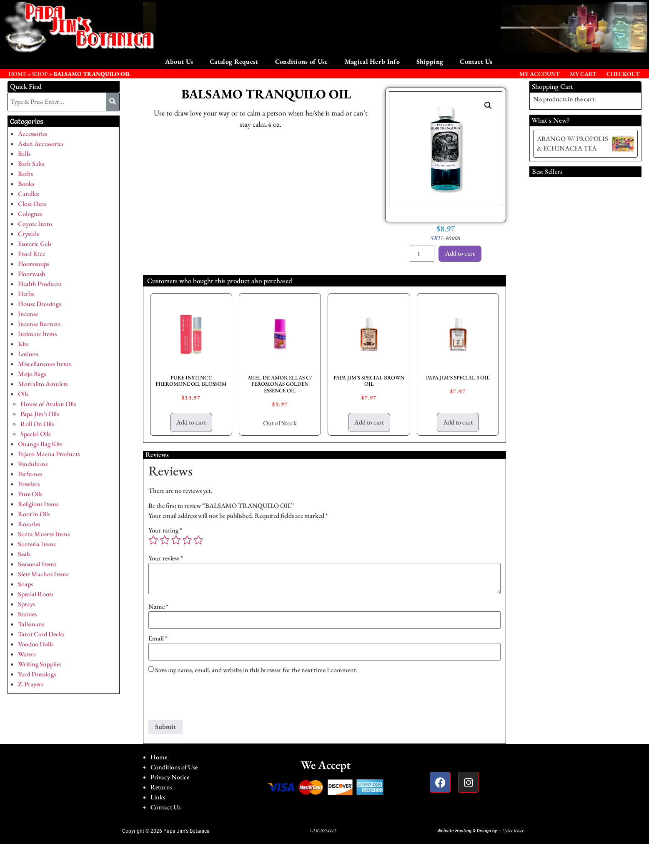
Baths (25, 173)
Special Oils (35, 434)
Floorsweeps (33, 263)
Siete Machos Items (43, 574)
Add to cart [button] (191, 422)
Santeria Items (36, 544)
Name (158, 606)
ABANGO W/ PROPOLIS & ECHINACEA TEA (572, 143)
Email (158, 638)
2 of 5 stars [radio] (165, 540)
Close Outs (32, 203)
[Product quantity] (422, 254)
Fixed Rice (31, 253)
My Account (539, 74)
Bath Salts (31, 163)
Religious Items (38, 504)
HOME (17, 74)
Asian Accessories (40, 143)
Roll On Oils (37, 423)
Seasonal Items (37, 564)
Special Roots (35, 594)
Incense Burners (39, 323)
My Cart (583, 74)
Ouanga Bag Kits (40, 444)
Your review (165, 558)
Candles (28, 193)
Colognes (30, 213)
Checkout (623, 74)
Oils (23, 393)
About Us (179, 61)
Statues (27, 614)
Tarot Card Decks (41, 634)
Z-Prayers (30, 684)
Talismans (31, 624)
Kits (23, 343)
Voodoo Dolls (35, 644)
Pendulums (33, 464)
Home (158, 757)
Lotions (28, 353)
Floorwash (31, 273)
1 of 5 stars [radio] (153, 540)
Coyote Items (35, 223)
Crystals (28, 233)
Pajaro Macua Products (49, 454)
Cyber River (513, 831)
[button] (488, 105)
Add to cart (460, 253)
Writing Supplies (39, 664)
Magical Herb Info (372, 61)
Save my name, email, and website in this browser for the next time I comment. (256, 670)
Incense (28, 313)
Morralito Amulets (43, 383)
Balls (24, 153)
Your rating (165, 530)
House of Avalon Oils (48, 403)
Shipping (429, 61)
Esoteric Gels (34, 243)
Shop (40, 74)
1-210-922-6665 (323, 831)
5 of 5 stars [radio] (198, 540)
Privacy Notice (169, 777)
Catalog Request (234, 61)
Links (157, 797)
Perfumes (30, 474)
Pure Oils (30, 494)
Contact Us (476, 61)
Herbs (26, 293)
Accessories (32, 133)
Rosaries (29, 524)
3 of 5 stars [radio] (176, 540)
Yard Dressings (37, 674)
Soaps (25, 584)
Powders (29, 484)
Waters (26, 654)
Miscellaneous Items (44, 363)
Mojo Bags (32, 373)
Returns (161, 787)
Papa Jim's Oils (39, 413)
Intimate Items (37, 333)
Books (26, 183)
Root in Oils (34, 514)
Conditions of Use (301, 61)
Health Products (39, 283)
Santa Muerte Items (44, 534)
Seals (24, 554)
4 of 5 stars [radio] (187, 540)
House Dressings (39, 303)
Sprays (26, 604)
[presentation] (211, 699)
